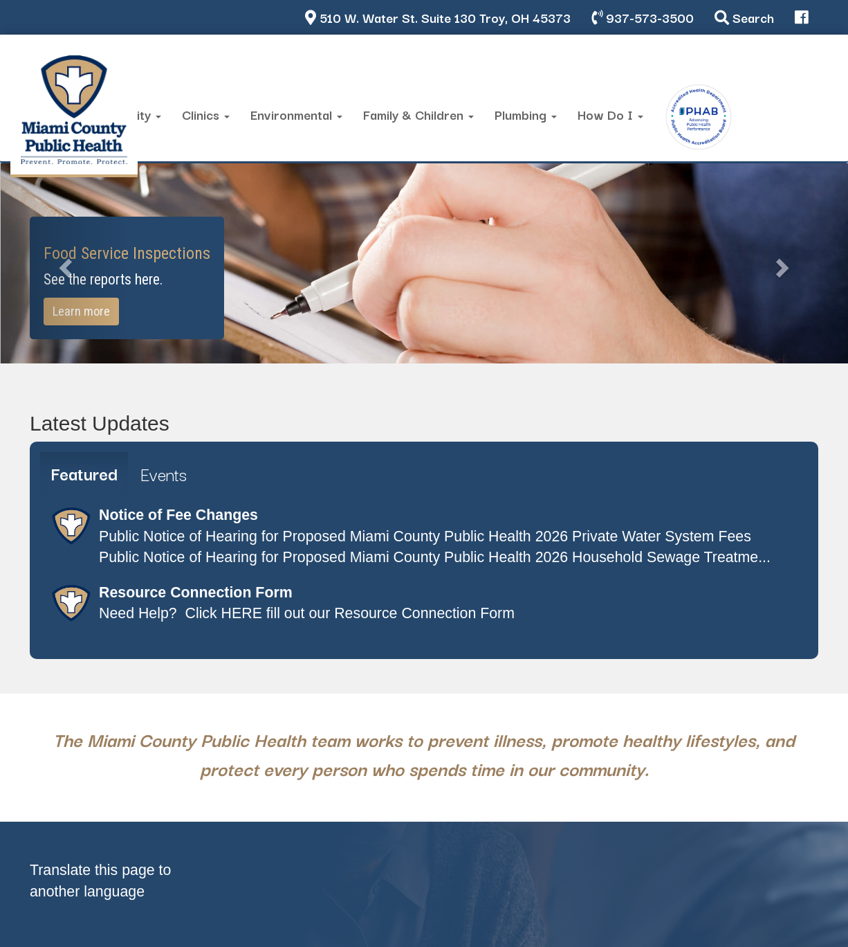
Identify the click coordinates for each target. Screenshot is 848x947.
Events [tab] (163, 473)
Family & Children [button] (418, 114)
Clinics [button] (206, 114)
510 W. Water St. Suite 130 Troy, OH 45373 (438, 17)
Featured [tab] (84, 473)
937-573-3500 (642, 17)
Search (744, 17)
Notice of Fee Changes (178, 515)
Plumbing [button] (526, 114)
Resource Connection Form (196, 592)
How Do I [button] (610, 114)
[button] (63, 263)
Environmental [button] (296, 114)
